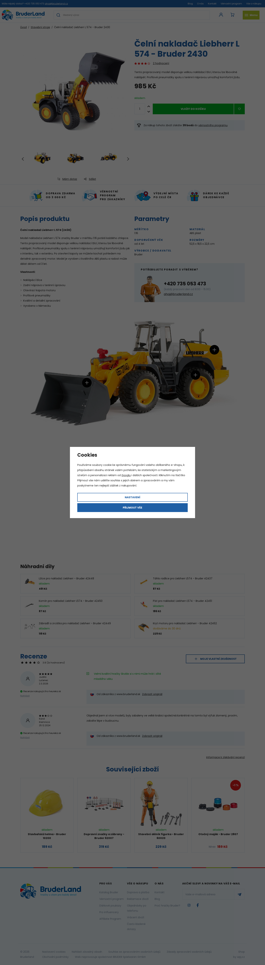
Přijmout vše (132, 507)
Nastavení (132, 497)
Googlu (126, 475)
